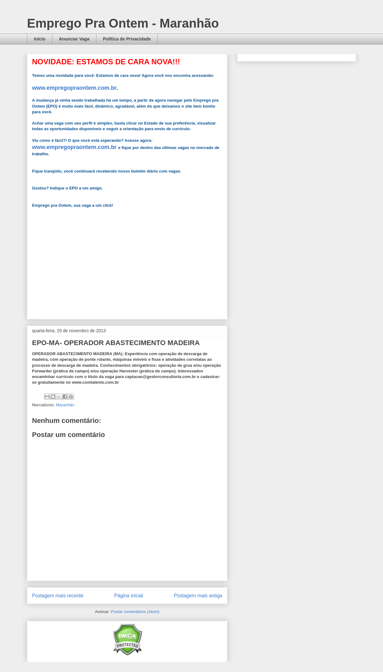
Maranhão (65, 405)
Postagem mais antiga (198, 595)
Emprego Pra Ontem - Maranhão (123, 23)
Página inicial (128, 595)
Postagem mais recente (58, 595)
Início (40, 38)
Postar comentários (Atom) (135, 611)
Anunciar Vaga (74, 38)
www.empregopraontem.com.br (74, 88)
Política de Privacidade (127, 38)
